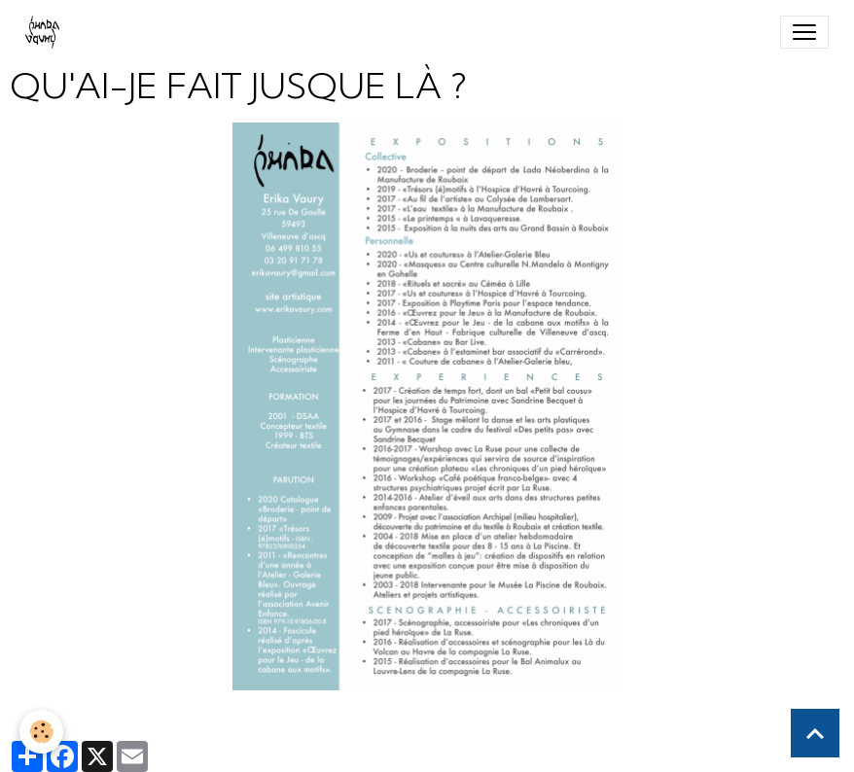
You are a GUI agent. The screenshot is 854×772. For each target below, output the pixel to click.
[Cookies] (41, 732)
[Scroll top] (815, 733)
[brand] (46, 32)
